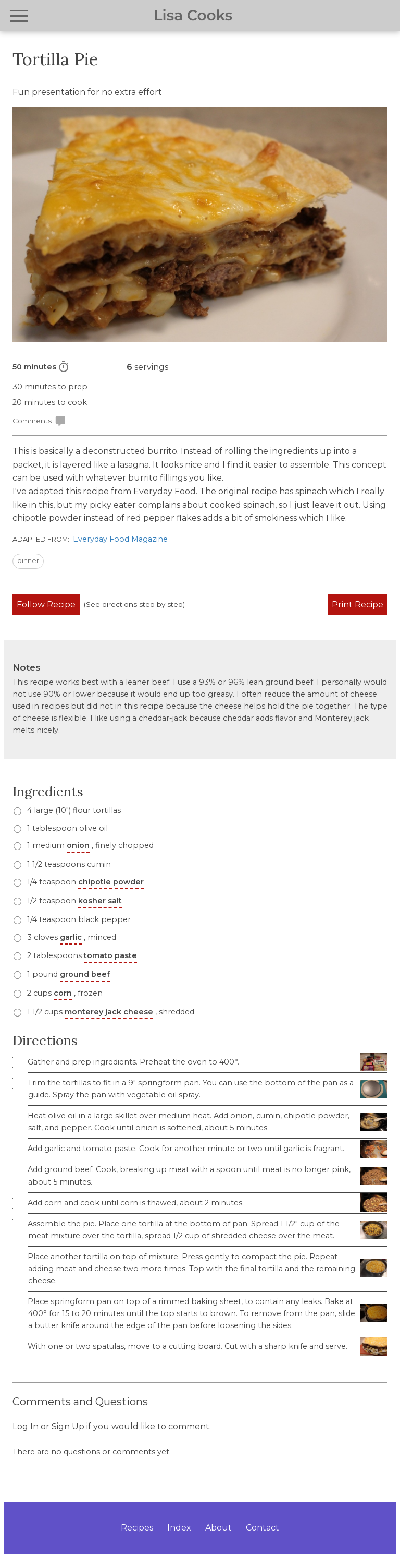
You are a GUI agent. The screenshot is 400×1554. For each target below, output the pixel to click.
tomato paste (110, 955)
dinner (28, 561)
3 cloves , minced (70, 937)
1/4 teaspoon (84, 882)
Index (179, 1528)
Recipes (137, 1528)
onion (78, 845)
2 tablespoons (81, 955)
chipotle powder (111, 882)
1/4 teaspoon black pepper (78, 919)
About (218, 1528)
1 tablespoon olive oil (66, 828)
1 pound (67, 974)
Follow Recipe (46, 604)
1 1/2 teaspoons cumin (68, 864)
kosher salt (100, 900)
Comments (39, 421)
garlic (71, 937)
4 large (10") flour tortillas (73, 810)
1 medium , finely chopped (89, 845)
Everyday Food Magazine (120, 539)
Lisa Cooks (193, 16)
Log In (25, 1426)
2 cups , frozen (64, 993)
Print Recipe (357, 604)
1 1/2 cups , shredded (109, 1012)
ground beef (85, 974)
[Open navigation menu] (19, 16)
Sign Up (68, 1426)
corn (63, 993)
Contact (262, 1528)
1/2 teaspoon (73, 900)
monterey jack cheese (109, 1012)
